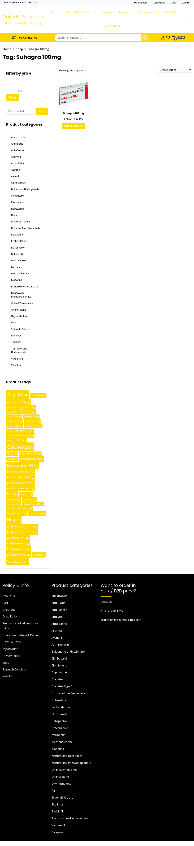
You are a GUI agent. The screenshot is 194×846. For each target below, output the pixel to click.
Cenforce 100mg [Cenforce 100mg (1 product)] (31, 417)
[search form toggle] (188, 19)
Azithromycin (60, 12)
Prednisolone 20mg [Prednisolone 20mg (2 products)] (18, 554)
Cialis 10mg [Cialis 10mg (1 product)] (36, 454)
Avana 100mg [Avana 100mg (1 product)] (29, 407)
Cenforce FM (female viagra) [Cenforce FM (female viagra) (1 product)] (20, 431)
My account (140, 2)
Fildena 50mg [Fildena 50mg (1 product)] (26, 494)
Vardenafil (113, 26)
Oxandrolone (18, 309)
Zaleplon (16, 365)
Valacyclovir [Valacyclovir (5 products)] (17, 561)
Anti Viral (16, 156)
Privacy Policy (11, 656)
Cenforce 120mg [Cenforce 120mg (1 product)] (14, 421)
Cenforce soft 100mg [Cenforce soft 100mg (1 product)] (16, 440)
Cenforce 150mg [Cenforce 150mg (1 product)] (32, 421)
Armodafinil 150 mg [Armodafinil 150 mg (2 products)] (18, 402)
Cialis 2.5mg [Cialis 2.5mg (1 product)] (12, 454)
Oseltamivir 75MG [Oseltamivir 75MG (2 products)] (18, 537)
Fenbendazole (149, 12)
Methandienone (20, 273)
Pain (13, 322)
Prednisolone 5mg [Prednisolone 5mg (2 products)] (18, 543)
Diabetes (108, 12)
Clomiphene (17, 202)
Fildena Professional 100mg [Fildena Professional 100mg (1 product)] (19, 508)
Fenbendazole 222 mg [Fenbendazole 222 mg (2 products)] (20, 477)
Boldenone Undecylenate (25, 189)
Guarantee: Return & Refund (21, 635)
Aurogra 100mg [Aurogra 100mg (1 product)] (14, 407)
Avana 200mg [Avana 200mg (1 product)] (13, 412)
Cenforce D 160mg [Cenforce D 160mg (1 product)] (33, 426)
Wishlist (186, 2)
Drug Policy (10, 616)
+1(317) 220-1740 (112, 611)
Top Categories (24, 37)
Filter (12, 97)
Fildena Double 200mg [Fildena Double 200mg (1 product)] (33, 504)
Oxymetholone (19, 316)
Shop (6, 663)
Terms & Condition (15, 669)
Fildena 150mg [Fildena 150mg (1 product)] (13, 504)
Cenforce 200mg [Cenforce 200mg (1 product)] (14, 426)
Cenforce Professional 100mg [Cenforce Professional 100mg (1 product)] (20, 435)
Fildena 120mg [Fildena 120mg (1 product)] (29, 499)
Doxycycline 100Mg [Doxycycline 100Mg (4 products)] (22, 465)
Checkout (159, 2)
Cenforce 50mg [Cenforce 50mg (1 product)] (14, 417)
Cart (173, 2)
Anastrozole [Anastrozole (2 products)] (38, 395)
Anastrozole (18, 137)
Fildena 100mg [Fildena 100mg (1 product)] (13, 499)
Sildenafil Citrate (85, 12)
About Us (9, 596)
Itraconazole (18, 260)
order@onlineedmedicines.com (121, 620)
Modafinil (16, 280)
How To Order (12, 642)
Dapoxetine (17, 208)
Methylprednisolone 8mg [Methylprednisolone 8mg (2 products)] (22, 532)
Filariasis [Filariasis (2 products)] (12, 494)
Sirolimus (16, 335)
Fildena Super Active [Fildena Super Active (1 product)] (16, 513)
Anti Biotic (17, 143)
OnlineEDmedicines (22, 303)
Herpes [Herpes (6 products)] (14, 519)
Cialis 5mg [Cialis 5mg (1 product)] (24, 454)
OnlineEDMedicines (24, 17)
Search (42, 111)
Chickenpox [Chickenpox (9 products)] (20, 447)
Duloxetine (17, 234)
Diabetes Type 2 (20, 221)
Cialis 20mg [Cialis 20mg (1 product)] (12, 459)
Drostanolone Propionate (26, 228)
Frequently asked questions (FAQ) (20, 625)
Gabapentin (17, 254)
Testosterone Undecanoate (69, 818)
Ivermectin (126, 12)
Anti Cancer (17, 150)
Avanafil (15, 176)
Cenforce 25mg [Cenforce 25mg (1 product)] (28, 412)
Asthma (15, 169)
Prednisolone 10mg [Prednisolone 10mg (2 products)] (18, 549)
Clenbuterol (17, 195)
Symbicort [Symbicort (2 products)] (39, 554)
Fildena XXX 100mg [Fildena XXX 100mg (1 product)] (36, 513)
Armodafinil (17, 163)
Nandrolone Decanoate (24, 286)
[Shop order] (174, 69)
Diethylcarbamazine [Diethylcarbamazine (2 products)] (31, 459)
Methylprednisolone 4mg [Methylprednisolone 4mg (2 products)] (22, 526)
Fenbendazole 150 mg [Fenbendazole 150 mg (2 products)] (20, 471)
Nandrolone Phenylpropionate (71, 763)
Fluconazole (18, 247)
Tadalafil (169, 12)
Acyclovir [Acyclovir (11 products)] (17, 394)
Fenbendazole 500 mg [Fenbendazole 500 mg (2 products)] (20, 488)
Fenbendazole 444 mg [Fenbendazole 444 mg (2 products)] (20, 483)
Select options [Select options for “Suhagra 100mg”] (73, 125)
